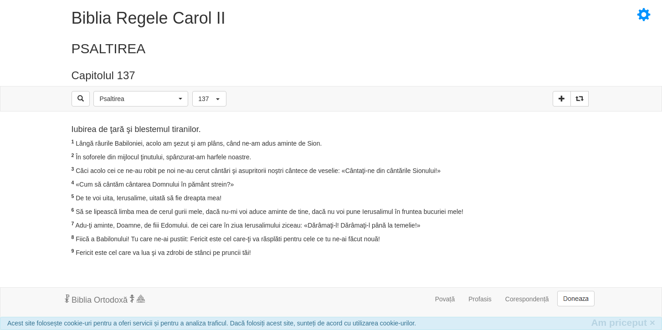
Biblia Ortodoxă (105, 299)
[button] (140, 99)
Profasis (480, 299)
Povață (445, 299)
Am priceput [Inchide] (623, 322)
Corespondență (527, 299)
